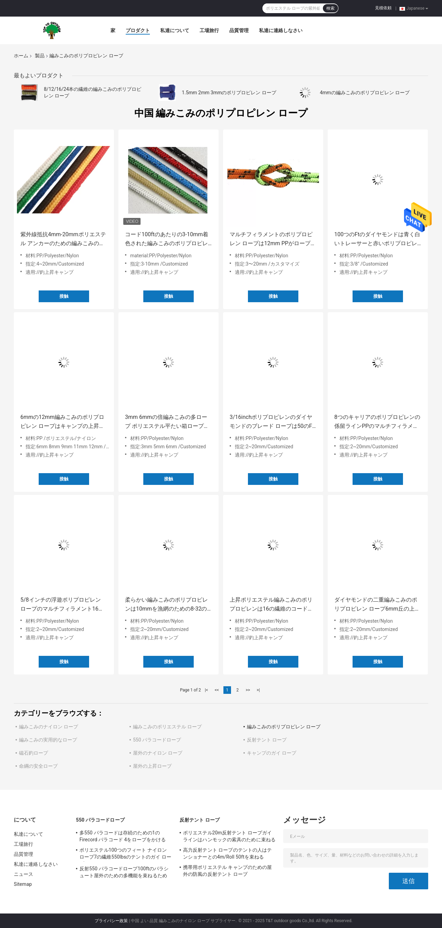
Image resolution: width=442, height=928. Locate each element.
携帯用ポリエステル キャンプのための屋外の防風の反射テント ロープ (227, 870)
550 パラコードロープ (157, 740)
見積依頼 (383, 8)
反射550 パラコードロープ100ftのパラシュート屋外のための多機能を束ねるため (124, 872)
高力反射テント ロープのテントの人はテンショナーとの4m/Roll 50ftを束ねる (227, 853)
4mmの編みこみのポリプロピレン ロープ (365, 92)
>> (248, 690)
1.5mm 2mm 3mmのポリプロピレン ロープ (229, 92)
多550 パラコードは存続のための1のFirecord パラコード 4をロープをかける (122, 836)
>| (258, 690)
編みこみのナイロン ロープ (48, 726)
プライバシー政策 (111, 920)
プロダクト (138, 30)
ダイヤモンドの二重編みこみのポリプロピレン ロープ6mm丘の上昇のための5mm (377, 604)
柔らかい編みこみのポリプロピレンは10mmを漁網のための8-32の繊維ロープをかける (166, 604)
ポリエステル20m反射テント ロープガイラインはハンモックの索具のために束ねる (229, 836)
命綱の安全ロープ (38, 766)
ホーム (21, 55)
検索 (330, 8)
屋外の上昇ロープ (152, 766)
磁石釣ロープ (33, 753)
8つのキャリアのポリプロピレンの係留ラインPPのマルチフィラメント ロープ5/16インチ (377, 422)
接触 (63, 296)
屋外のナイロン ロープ (157, 753)
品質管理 (239, 30)
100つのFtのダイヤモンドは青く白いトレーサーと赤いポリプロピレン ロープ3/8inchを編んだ (377, 239)
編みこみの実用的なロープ (48, 740)
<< (217, 690)
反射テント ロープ (267, 740)
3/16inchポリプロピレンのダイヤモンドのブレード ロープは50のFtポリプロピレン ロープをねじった (272, 422)
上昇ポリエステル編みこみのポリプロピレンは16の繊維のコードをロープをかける (271, 604)
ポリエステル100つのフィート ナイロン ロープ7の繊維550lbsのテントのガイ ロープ (125, 854)
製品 (40, 55)
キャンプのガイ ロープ (271, 753)
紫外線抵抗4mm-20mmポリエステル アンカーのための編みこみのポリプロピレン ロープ (63, 239)
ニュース (23, 874)
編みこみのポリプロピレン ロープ (283, 726)
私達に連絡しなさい (280, 30)
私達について (174, 30)
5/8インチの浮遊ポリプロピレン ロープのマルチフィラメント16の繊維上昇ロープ (62, 604)
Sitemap (23, 884)
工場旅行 (209, 30)
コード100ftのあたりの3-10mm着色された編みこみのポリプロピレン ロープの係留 (166, 239)
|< (206, 690)
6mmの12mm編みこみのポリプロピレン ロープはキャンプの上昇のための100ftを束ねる (62, 422)
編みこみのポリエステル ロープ (167, 726)
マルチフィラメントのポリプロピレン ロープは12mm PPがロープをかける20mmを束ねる (273, 239)
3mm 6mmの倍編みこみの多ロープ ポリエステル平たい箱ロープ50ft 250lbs (166, 422)
